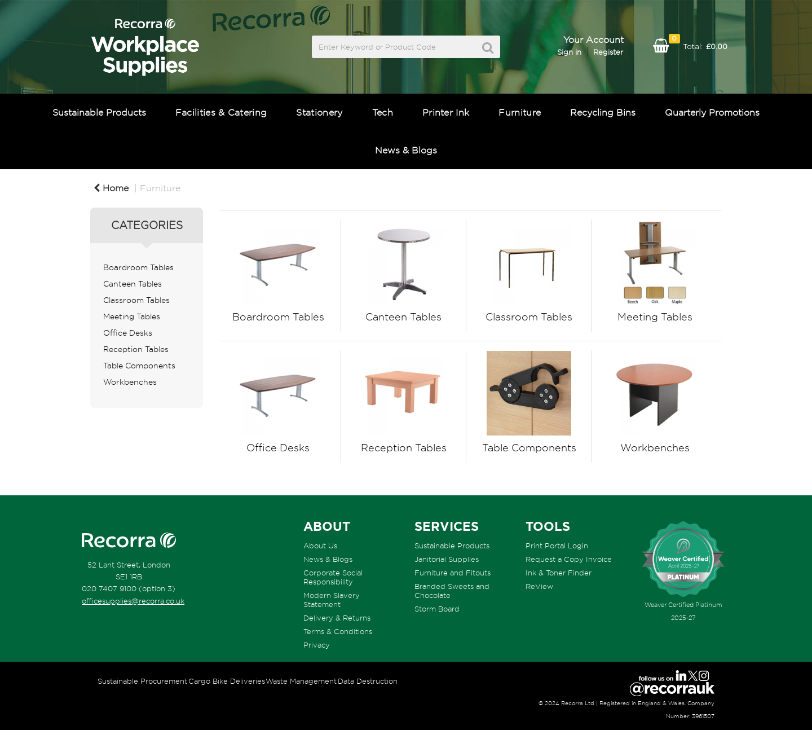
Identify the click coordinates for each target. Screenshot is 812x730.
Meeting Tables (131, 316)
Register (608, 51)
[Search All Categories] (406, 47)
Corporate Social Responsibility (333, 577)
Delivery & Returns (336, 617)
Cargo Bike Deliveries (226, 680)
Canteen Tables (132, 283)
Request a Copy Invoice (569, 559)
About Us (320, 545)
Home (111, 188)
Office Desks (127, 332)
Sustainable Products (99, 112)
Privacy (316, 644)
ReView (539, 586)
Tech (382, 112)
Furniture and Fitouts (452, 572)
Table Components (139, 365)
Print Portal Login (557, 545)
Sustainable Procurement (142, 680)
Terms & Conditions (337, 631)
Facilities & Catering (221, 112)
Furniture (519, 112)
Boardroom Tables (138, 267)
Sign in (569, 51)
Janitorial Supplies (446, 559)
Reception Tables (136, 349)
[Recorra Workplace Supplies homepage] (129, 540)
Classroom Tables (136, 300)
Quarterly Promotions (712, 112)
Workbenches (130, 381)
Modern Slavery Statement (331, 600)
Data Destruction (368, 680)
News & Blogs (406, 150)
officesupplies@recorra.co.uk (133, 600)
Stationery (319, 112)
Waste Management (301, 680)
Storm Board (437, 608)
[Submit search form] (488, 47)
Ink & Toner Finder (559, 572)
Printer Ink (446, 112)
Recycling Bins (603, 112)
